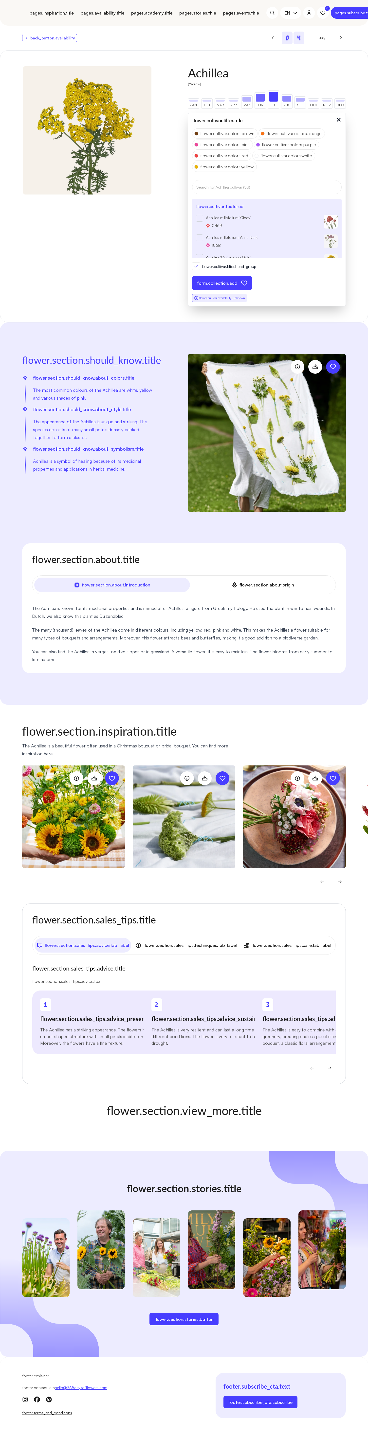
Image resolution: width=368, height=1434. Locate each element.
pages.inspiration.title (52, 13)
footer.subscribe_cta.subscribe (260, 1402)
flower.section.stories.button (184, 1319)
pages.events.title (241, 13)
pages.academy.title (151, 13)
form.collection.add (222, 283)
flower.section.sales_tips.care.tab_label (287, 945)
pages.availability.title (102, 13)
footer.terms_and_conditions (47, 1412)
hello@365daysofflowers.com (81, 1387)
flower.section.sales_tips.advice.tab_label (83, 945)
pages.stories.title (197, 13)
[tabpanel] (184, 633)
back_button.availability (49, 37)
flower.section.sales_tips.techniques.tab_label (186, 945)
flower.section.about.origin (263, 585)
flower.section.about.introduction (112, 585)
